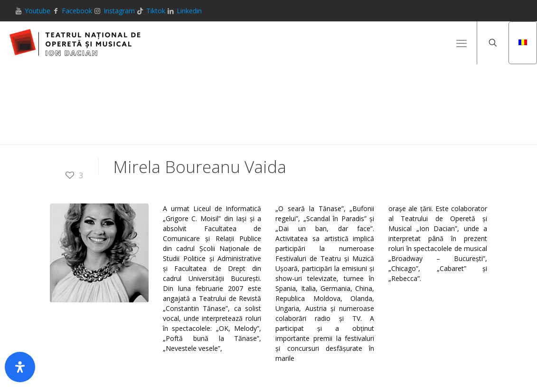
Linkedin (189, 10)
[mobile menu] (461, 43)
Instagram (119, 10)
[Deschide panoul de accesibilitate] (20, 367)
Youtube (37, 10)
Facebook (77, 10)
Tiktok (155, 10)
